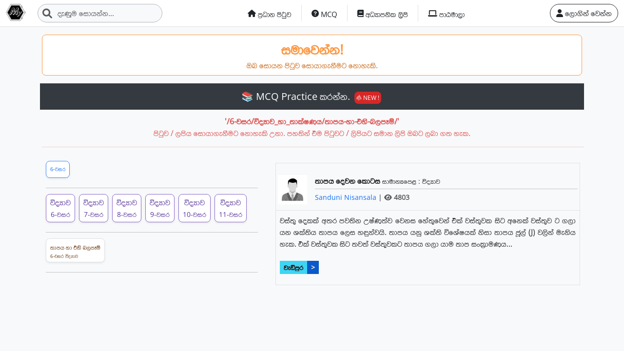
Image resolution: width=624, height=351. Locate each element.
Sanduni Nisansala (346, 197)
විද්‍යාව (431, 181)
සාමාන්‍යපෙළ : (402, 181)
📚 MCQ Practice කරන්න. (311, 96)
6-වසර (57, 169)
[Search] (100, 13)
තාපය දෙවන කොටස (348, 181)
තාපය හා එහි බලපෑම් (75, 251)
